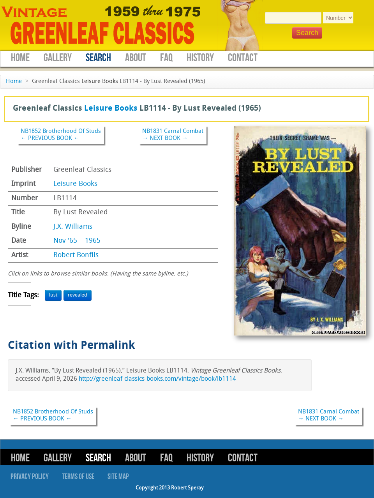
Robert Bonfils (76, 255)
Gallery (58, 57)
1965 (93, 241)
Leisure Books (99, 82)
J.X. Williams (72, 227)
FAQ (166, 57)
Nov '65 (65, 241)
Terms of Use (78, 476)
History (200, 57)
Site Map (118, 476)
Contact (243, 57)
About (135, 57)
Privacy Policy (30, 476)
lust (53, 295)
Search (98, 57)
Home (20, 57)
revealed (77, 295)
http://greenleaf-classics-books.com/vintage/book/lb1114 (157, 379)
